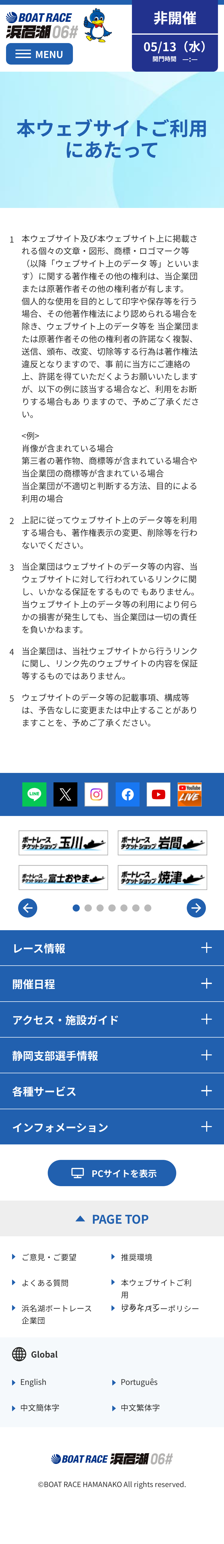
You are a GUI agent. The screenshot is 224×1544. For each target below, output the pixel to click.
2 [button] (88, 908)
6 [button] (135, 908)
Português (139, 1382)
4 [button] (111, 908)
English (33, 1382)
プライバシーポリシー (160, 1308)
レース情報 (112, 948)
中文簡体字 (40, 1408)
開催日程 (112, 983)
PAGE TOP (120, 1218)
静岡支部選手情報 (112, 1055)
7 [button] (147, 908)
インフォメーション (112, 1127)
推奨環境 (136, 1257)
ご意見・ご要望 (49, 1257)
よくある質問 (45, 1282)
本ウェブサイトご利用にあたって (156, 1288)
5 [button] (123, 908)
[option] (113, 860)
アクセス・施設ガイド (112, 1019)
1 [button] (76, 908)
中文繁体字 (140, 1408)
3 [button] (100, 908)
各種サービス (112, 1091)
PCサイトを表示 (124, 1173)
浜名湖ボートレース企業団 (57, 1313)
